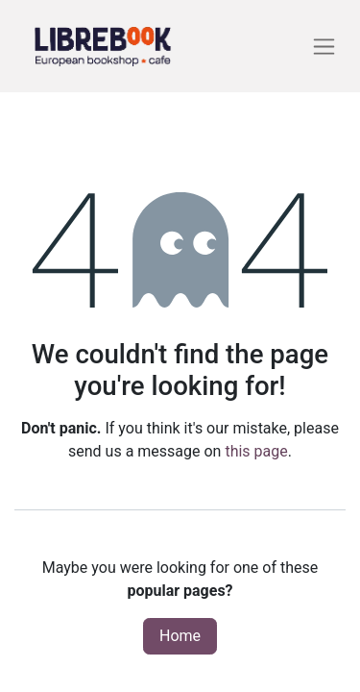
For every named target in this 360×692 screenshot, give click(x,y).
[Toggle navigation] (324, 46)
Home (180, 636)
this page (256, 451)
